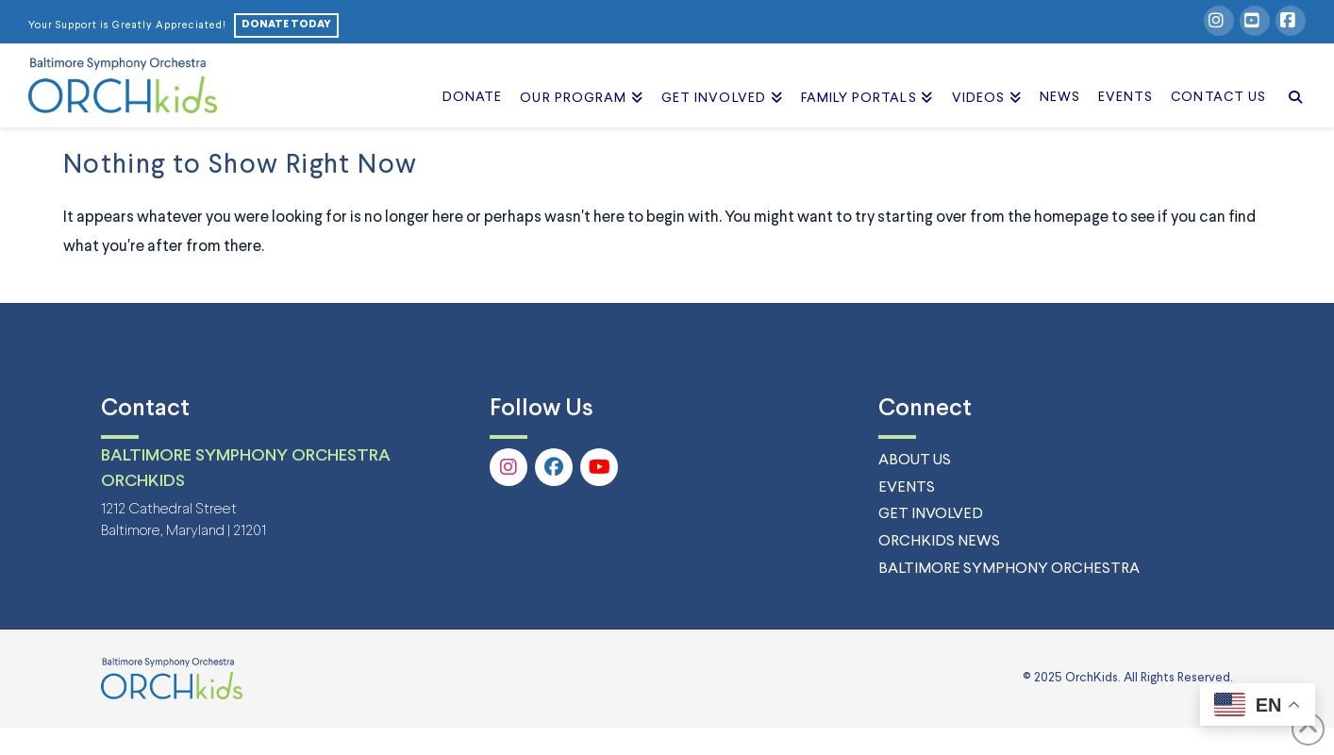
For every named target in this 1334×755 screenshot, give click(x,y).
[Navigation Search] (1290, 76)
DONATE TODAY (286, 24)
